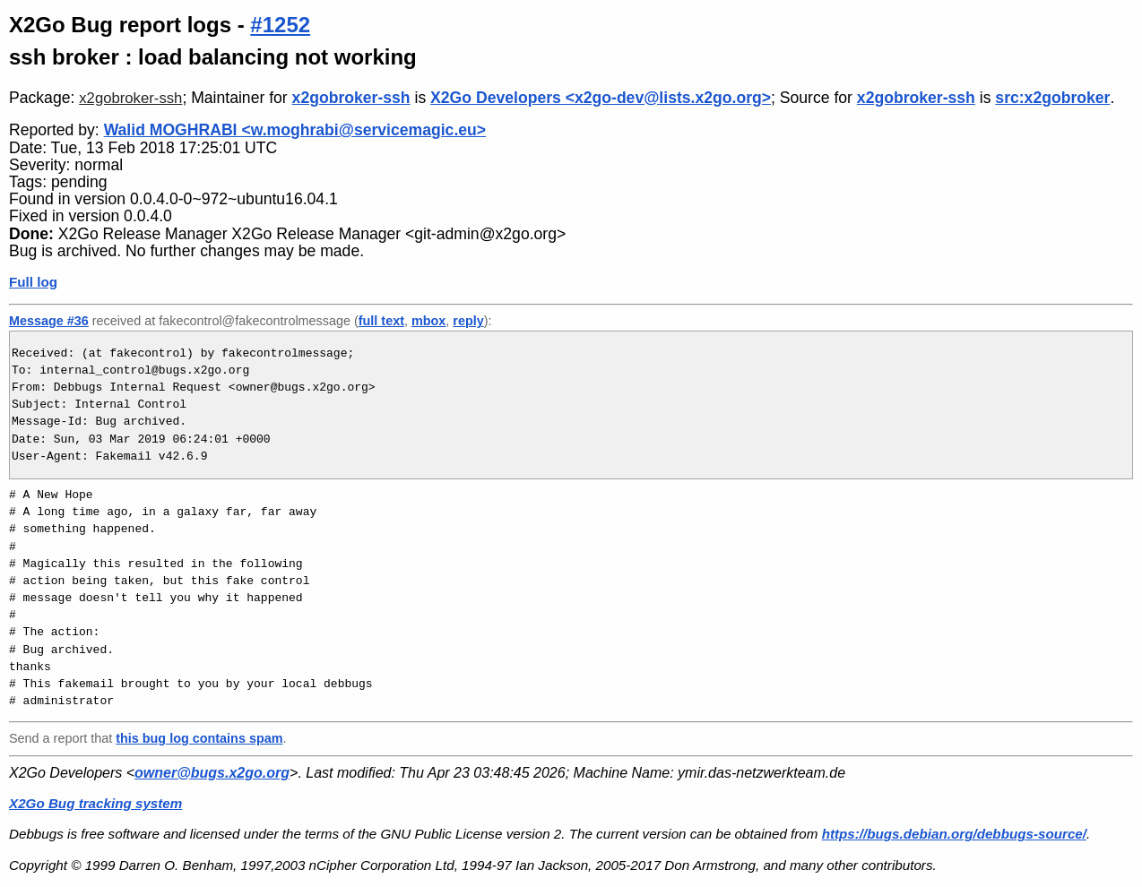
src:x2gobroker (1052, 98)
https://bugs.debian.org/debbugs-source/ (954, 833)
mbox (428, 321)
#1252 (280, 25)
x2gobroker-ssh (130, 98)
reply (468, 321)
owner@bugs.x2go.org (212, 772)
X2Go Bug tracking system (95, 803)
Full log (33, 281)
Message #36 (49, 321)
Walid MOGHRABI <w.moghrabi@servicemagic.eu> (295, 130)
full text (381, 321)
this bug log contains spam (199, 738)
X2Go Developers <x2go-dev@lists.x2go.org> (600, 98)
